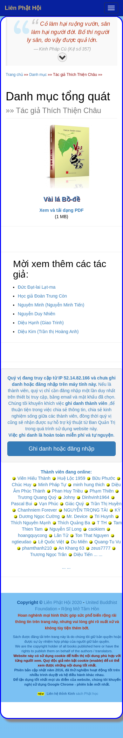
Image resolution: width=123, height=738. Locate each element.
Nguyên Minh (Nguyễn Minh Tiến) (51, 304)
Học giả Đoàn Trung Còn (42, 296)
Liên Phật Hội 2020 (63, 602)
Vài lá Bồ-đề (61, 199)
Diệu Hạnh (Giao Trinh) (41, 322)
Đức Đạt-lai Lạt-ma (36, 287)
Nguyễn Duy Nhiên (36, 313)
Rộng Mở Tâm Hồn (80, 608)
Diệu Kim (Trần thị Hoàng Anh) (48, 331)
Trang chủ (14, 74)
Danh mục (38, 74)
